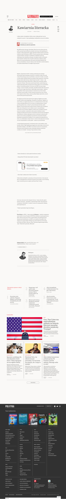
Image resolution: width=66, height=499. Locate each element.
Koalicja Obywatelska (9, 450)
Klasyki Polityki (51, 444)
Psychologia (36, 455)
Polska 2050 (7, 457)
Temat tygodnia (37, 447)
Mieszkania (22, 432)
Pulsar (21, 468)
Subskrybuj (44, 169)
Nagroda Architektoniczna (25, 460)
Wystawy (21, 453)
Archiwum (50, 447)
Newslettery (50, 432)
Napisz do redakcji (8, 483)
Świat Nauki (7, 440)
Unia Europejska (8, 468)
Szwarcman (36, 434)
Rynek (24, 20)
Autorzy (50, 449)
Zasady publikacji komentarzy (25, 481)
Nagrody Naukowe (23, 475)
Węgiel (21, 435)
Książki (21, 447)
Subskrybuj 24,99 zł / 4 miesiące (46, 17)
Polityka (7, 432)
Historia (50, 437)
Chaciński (36, 437)
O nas (49, 452)
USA (6, 470)
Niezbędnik (7, 444)
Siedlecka (36, 432)
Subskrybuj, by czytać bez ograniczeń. (27, 45)
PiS (6, 452)
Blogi (36, 20)
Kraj (16, 20)
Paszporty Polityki (23, 459)
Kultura (28, 20)
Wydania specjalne (9, 434)
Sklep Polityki (51, 454)
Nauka (32, 20)
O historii (36, 453)
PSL (6, 455)
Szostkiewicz (36, 435)
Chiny (6, 475)
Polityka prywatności (24, 483)
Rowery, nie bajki (37, 457)
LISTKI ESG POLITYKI (24, 440)
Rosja (6, 473)
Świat (20, 20)
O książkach (36, 452)
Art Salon (22, 462)
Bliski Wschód (8, 472)
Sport (49, 442)
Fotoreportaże (51, 435)
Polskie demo (36, 459)
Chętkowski (36, 439)
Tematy (49, 450)
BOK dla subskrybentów (9, 485)
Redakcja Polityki (8, 479)
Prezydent (7, 460)
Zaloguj (56, 16)
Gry (20, 457)
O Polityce (7, 487)
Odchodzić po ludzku (52, 440)
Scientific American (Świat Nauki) (25, 471)
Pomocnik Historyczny (10, 435)
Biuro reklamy (8, 481)
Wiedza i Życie (8, 439)
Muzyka (21, 448)
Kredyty (21, 439)
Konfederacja (8, 459)
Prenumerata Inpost (40, 406)
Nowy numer (11, 20)
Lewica (6, 453)
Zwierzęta (50, 445)
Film (21, 450)
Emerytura (22, 437)
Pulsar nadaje (37, 460)
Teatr (21, 455)
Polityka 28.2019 (20, 242)
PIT (20, 434)
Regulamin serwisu (23, 479)
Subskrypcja (49, 406)
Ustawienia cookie (23, 489)
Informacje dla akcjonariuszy (25, 487)
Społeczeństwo (51, 439)
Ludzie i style (51, 434)
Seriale (21, 452)
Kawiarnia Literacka (22, 247)
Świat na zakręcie (37, 450)
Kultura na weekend (38, 448)
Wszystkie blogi (37, 440)
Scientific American (9, 437)
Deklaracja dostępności (24, 485)
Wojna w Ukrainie (9, 467)
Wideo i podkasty (42, 20)
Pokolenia (49, 20)
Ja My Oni (7, 442)
